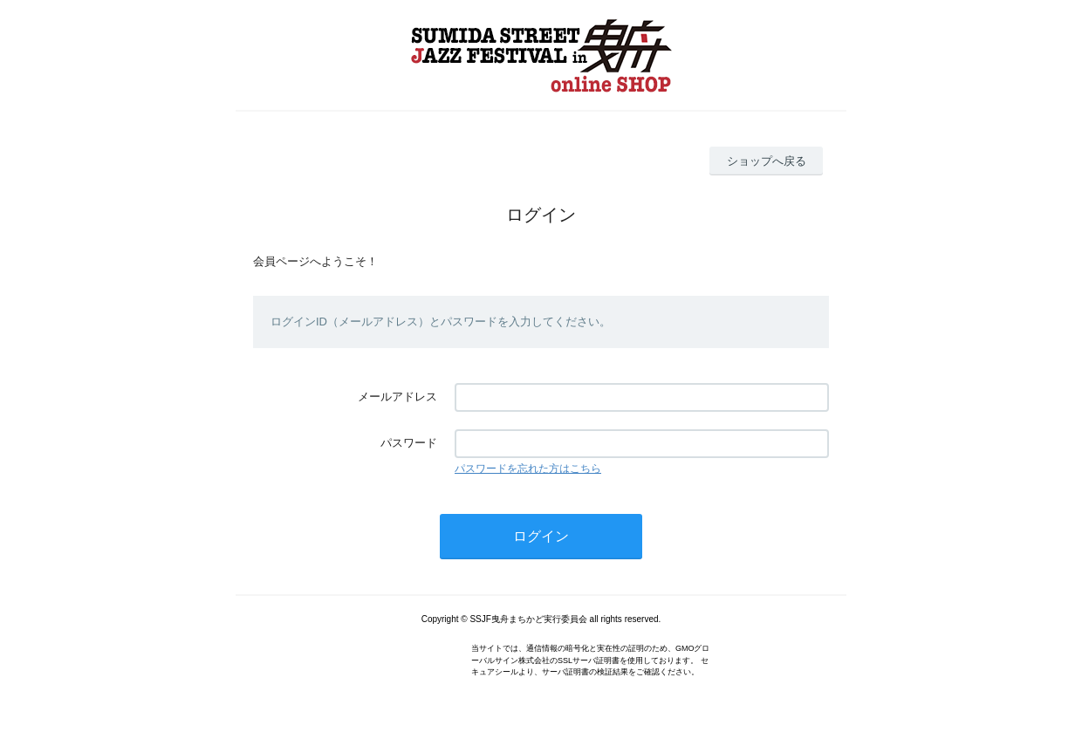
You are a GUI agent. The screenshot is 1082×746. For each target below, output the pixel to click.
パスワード (408, 442)
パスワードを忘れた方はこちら (528, 468)
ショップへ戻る (766, 161)
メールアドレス (397, 396)
